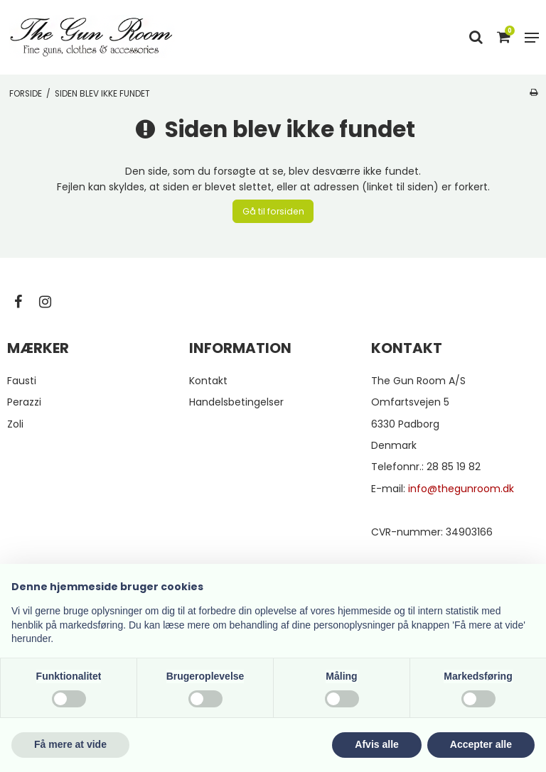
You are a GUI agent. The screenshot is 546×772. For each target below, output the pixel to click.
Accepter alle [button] (481, 744)
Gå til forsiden (273, 211)
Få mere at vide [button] (70, 744)
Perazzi (24, 402)
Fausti (21, 381)
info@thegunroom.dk (461, 489)
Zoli (15, 424)
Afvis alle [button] (376, 744)
